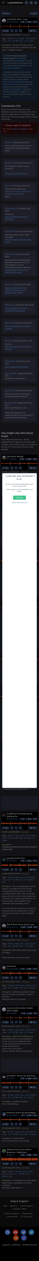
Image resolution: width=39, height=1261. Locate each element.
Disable (19, 498)
